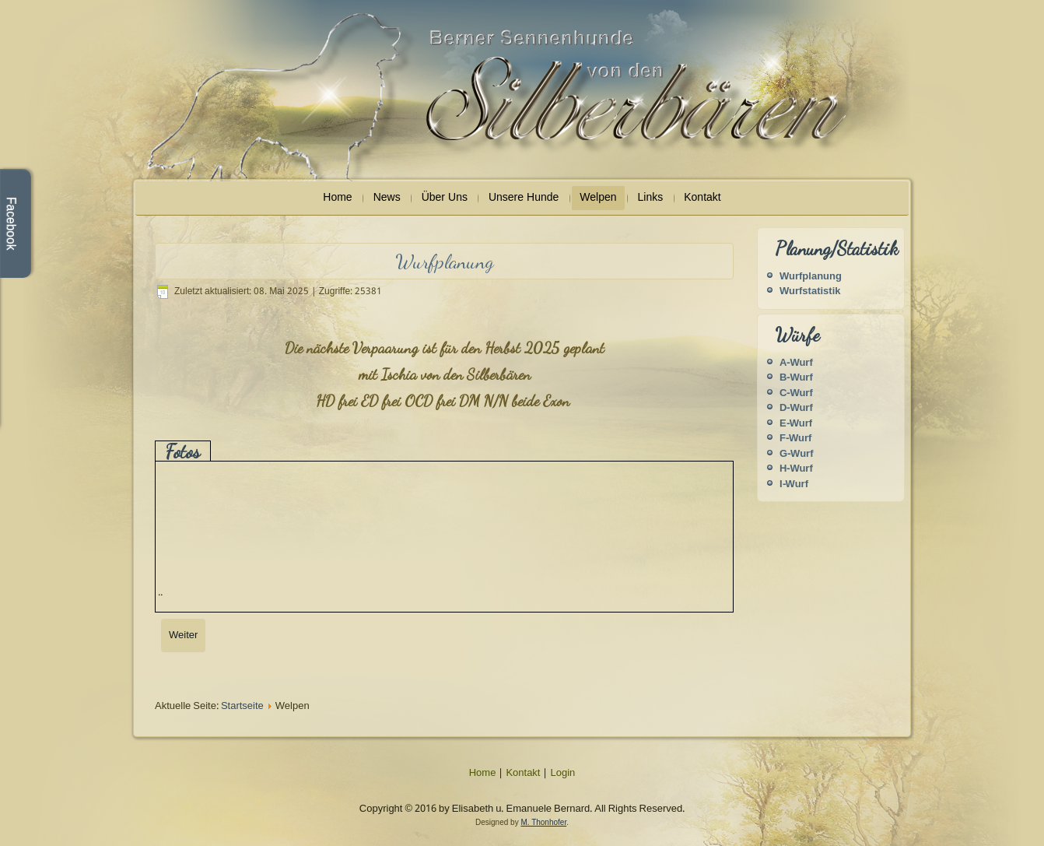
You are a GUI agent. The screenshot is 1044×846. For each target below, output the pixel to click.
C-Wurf (796, 393)
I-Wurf (793, 484)
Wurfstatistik (810, 291)
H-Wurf (796, 469)
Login (562, 773)
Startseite (242, 706)
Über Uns (445, 197)
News (387, 197)
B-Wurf (796, 378)
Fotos (183, 452)
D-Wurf (796, 408)
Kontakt (702, 197)
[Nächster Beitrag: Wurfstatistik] (183, 635)
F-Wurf (795, 439)
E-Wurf (795, 424)
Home (337, 197)
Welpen (598, 197)
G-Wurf (796, 454)
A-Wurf (796, 363)
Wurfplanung (810, 277)
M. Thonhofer (543, 822)
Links (651, 197)
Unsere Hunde (524, 197)
